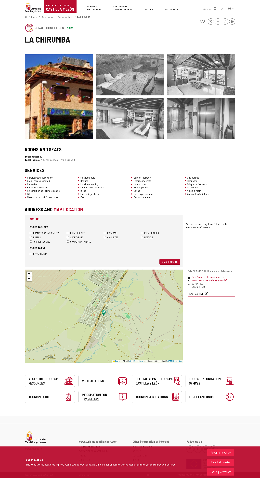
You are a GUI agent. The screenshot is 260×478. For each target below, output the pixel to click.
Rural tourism (47, 16)
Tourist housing (40, 241)
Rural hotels (150, 233)
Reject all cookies (220, 462)
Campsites (111, 237)
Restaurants (38, 254)
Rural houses (76, 233)
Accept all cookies (221, 452)
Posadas (110, 233)
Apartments (75, 237)
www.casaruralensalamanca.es (209, 280)
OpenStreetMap (136, 361)
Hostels (147, 237)
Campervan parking (79, 241)
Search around (170, 261)
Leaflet (117, 361)
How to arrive (196, 293)
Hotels (35, 237)
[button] (231, 8)
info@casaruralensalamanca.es (208, 276)
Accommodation (65, 16)
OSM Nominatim (174, 361)
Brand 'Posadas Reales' (44, 233)
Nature (34, 16)
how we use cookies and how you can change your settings (145, 464)
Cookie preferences (220, 472)
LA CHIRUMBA (83, 16)
